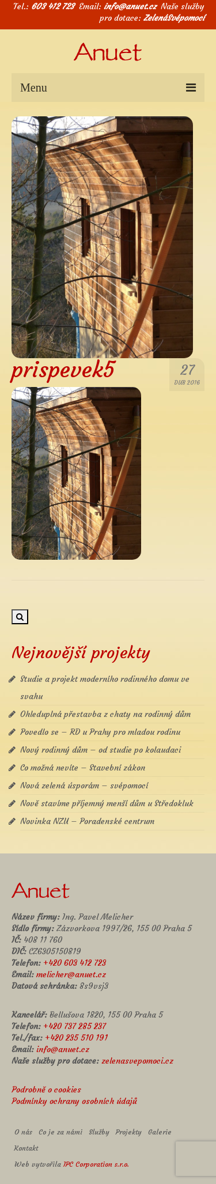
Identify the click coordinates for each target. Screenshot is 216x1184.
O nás (23, 1132)
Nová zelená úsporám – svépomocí (84, 785)
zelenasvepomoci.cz (137, 1061)
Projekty (129, 1132)
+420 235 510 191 (76, 1038)
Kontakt (26, 1148)
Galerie (160, 1132)
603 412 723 (52, 6)
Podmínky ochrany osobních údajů (74, 1101)
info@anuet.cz (130, 6)
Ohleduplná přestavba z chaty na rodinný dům (105, 714)
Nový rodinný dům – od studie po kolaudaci (100, 750)
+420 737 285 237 (74, 1026)
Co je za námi (60, 1132)
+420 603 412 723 (74, 963)
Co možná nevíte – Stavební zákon (82, 767)
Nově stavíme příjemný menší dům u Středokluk (107, 803)
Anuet (108, 55)
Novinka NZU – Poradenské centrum (87, 821)
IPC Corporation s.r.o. (96, 1164)
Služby (99, 1132)
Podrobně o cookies (46, 1089)
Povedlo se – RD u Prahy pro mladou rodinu (100, 732)
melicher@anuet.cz (71, 974)
